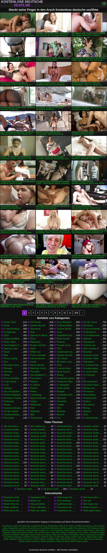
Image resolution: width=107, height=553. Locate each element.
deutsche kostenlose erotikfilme (13, 446)
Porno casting (10, 358)
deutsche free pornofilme (13, 439)
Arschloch (88, 325)
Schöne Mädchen (12, 395)
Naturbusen (89, 342)
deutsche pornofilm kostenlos (39, 459)
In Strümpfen (63, 385)
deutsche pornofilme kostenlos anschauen (92, 466)
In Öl (6, 385)
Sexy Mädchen (64, 322)
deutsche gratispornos (66, 443)
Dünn (33, 338)
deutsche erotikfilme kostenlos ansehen (39, 436)
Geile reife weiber (58, 532)
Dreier (7, 352)
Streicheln (62, 401)
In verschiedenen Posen (13, 329)
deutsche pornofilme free (66, 459)
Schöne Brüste (64, 329)
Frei (59, 418)
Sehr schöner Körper (92, 348)
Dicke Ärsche (63, 372)
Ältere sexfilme (11, 507)
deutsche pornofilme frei (92, 459)
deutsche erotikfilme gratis (92, 433)
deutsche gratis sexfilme (39, 443)
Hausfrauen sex (11, 501)
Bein (59, 408)
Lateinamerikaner (12, 408)
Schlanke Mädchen (66, 325)
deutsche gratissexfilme (92, 443)
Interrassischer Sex (39, 358)
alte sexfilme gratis (39, 426)
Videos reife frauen (68, 539)
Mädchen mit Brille (39, 368)
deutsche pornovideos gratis (66, 479)
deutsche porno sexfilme (13, 456)
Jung (59, 332)
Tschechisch (36, 418)
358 (76, 313)
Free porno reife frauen (66, 507)
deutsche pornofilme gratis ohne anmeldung (92, 462)
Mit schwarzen (90, 381)
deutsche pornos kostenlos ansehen (13, 476)
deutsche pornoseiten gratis (13, 479)
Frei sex (87, 501)
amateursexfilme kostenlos (39, 429)
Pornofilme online (77, 535)
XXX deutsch (92, 528)
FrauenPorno (33, 528)
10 (64, 313)
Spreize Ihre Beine (66, 355)
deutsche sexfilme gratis (52, 489)
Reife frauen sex (78, 537)
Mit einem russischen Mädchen (66, 362)
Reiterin (34, 381)
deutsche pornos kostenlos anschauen (92, 472)
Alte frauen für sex (92, 497)
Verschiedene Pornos (13, 345)
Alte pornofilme (37, 504)
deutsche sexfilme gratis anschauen (79, 489)
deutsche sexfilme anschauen (39, 486)
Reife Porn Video (66, 526)
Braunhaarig (89, 395)
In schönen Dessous (92, 365)
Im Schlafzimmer (91, 335)
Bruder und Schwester (39, 345)
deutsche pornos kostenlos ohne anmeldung (39, 476)
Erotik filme (53, 526)
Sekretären (88, 362)
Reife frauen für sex (66, 497)
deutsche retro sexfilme (39, 482)
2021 (59, 348)
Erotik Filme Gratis (13, 504)
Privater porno (64, 345)
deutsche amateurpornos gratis (13, 433)
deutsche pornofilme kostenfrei (39, 466)
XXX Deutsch (24, 526)
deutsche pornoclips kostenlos (92, 456)
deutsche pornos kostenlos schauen (66, 476)
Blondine (87, 352)
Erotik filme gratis (62, 537)
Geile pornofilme (17, 530)
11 (70, 313)
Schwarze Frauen (12, 398)
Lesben (60, 405)
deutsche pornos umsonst (92, 476)
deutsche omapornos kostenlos (39, 453)
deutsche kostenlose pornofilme (66, 446)
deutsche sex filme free (66, 482)
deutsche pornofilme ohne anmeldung (39, 469)
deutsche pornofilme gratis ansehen (66, 462)
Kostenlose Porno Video (39, 497)
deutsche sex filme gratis (92, 482)
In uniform (35, 385)
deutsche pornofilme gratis (13, 462)
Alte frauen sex (90, 504)
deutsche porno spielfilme (39, 456)
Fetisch (34, 388)
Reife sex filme (62, 541)
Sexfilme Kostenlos (83, 526)
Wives (7, 375)
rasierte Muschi (37, 325)
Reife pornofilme (48, 541)
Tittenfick (6, 532)
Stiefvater (35, 411)
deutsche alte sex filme (66, 429)
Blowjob (61, 391)
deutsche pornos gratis (39, 472)
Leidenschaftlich (12, 338)
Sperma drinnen (38, 398)
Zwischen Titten (91, 358)
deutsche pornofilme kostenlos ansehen (13, 469)
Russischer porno (65, 378)
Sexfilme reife (53, 539)
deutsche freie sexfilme (66, 439)
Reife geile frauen (92, 510)
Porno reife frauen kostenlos (90, 539)
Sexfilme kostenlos (66, 504)
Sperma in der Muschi (13, 348)
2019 (6, 335)
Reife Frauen (63, 338)
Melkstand (35, 342)
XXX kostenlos (64, 501)
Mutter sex (35, 501)
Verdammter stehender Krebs (66, 352)
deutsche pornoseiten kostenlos (39, 479)
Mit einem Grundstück (13, 365)
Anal (32, 332)
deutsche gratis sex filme (13, 443)
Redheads (9, 401)
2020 (59, 365)
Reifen (33, 391)
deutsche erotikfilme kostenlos (13, 436)
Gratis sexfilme (39, 539)
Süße (33, 348)
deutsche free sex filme (39, 439)
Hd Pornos (35, 322)
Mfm (32, 414)
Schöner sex (89, 345)
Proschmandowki (91, 329)
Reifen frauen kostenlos (92, 507)
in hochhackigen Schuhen (92, 418)
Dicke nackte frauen (85, 530)
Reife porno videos (13, 510)
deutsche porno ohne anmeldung (92, 453)
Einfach (87, 401)
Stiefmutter (35, 405)
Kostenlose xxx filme (66, 510)
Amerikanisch (90, 398)
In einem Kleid (90, 372)
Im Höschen (89, 375)
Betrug (86, 408)
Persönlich (9, 418)
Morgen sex (89, 388)
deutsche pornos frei (13, 472)
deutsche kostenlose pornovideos (13, 449)
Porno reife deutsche (39, 507)
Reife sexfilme (10, 539)
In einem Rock (64, 368)
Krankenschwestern (13, 414)
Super (7, 325)
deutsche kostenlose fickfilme (39, 446)
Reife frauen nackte (79, 541)
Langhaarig (35, 395)
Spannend (35, 329)
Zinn (6, 362)
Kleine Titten (10, 342)
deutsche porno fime (66, 453)
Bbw (6, 355)
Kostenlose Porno (39, 526)
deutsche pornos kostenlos (66, 472)
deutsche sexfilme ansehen (66, 486)
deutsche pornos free (92, 469)
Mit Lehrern (88, 405)
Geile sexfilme (32, 530)
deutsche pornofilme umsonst (66, 469)
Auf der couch (90, 322)
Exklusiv (61, 342)
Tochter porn (43, 532)
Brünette (8, 368)
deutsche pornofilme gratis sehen (13, 466)
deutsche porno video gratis (66, 456)
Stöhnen (87, 338)
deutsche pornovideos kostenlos (92, 479)
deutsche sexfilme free (92, 486)
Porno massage (38, 355)
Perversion (88, 391)
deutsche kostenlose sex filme (39, 449)
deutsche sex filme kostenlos (13, 486)
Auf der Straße (11, 411)
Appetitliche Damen (66, 335)
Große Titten (10, 322)
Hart (32, 408)
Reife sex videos (38, 510)
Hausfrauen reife (9, 526)
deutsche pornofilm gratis (13, 459)
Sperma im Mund (38, 335)
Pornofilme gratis (96, 532)
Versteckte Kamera (66, 395)
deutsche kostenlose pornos (92, 446)
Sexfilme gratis (66, 528)
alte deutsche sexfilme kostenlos (13, 426)
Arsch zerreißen (11, 378)
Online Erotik (63, 388)
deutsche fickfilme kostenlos (92, 436)
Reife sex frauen (24, 539)
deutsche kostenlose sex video (66, 449)
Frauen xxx (44, 530)
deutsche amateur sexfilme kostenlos (92, 429)
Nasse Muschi (37, 365)
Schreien (8, 372)
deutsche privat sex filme (13, 482)
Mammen (61, 398)
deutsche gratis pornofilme (92, 439)
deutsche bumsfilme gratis (39, 433)
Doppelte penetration (92, 355)
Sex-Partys (62, 358)
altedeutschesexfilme (66, 426)
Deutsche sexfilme (13, 497)
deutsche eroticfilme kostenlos (66, 433)
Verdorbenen (89, 332)
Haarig (60, 375)
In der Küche (10, 381)
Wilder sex (35, 352)
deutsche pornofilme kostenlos (66, 466)
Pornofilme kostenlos (49, 528)
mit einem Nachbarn (92, 385)
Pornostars (35, 378)
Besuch (60, 414)
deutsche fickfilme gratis (66, 436)
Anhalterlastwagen (92, 368)
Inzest (33, 362)
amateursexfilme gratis (13, 429)
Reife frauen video (95, 537)
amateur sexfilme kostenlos (92, 426)
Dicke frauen (69, 530)
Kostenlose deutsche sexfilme (22, 3)
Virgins (33, 401)
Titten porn (100, 530)
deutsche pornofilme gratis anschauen (39, 462)
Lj (84, 378)
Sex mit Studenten (13, 391)
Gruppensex (10, 332)
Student (87, 411)
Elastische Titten (65, 381)
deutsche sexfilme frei (26, 489)
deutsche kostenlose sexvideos (13, 453)
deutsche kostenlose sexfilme (92, 449)
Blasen (7, 405)
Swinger (8, 388)
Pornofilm (35, 372)
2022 (85, 414)
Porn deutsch (80, 528)
